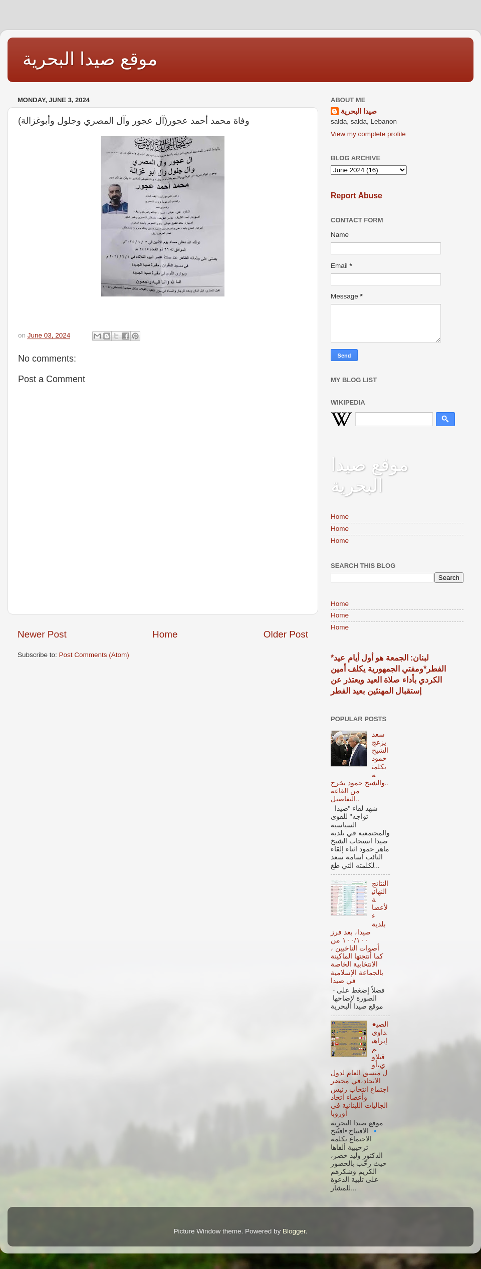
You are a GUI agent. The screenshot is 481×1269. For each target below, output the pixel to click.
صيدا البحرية (359, 111)
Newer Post (42, 634)
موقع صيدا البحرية (90, 59)
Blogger (294, 1231)
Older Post (286, 634)
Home (164, 634)
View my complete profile (368, 134)
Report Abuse (356, 195)
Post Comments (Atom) (94, 655)
